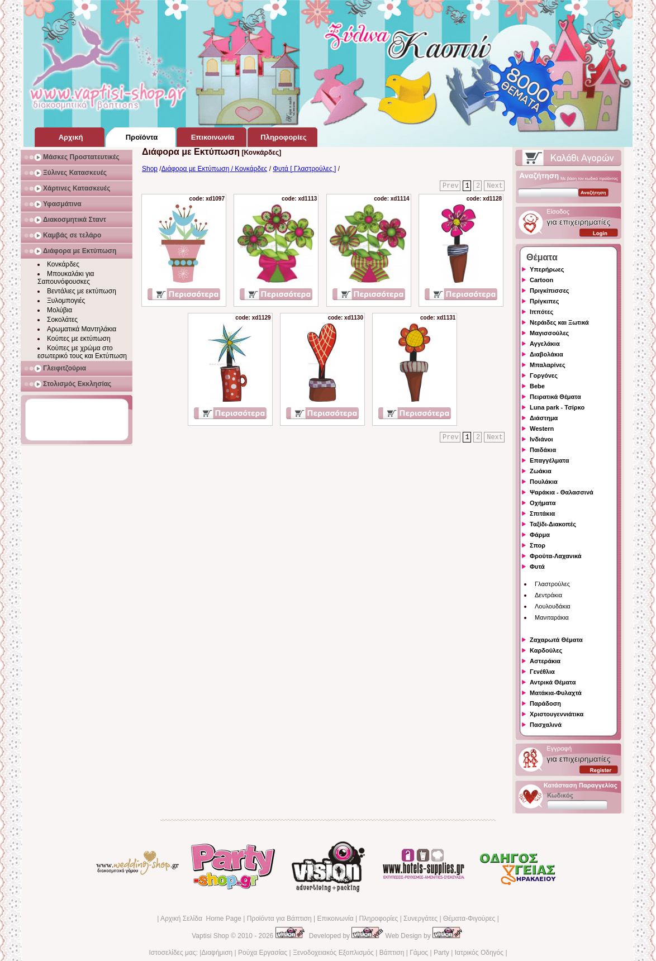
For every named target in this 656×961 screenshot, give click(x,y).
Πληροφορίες (378, 918)
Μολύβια (59, 310)
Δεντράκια (548, 595)
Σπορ (537, 545)
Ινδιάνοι (541, 439)
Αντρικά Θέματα (553, 682)
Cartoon (541, 280)
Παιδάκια (543, 449)
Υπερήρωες (547, 269)
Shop (150, 169)
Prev (451, 186)
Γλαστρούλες (552, 584)
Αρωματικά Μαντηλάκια (81, 329)
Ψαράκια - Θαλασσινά (561, 492)
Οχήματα (542, 502)
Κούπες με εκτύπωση (79, 338)
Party (441, 953)
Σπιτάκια (542, 513)
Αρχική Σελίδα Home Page (200, 918)
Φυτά (537, 566)
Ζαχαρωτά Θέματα (556, 639)
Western (542, 428)
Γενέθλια (542, 671)
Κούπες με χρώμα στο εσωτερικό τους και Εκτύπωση (82, 352)
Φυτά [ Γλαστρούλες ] (304, 169)
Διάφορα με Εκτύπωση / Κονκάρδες (214, 169)
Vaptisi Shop (210, 936)
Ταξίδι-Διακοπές (553, 524)
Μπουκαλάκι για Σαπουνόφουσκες (65, 278)
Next (495, 186)
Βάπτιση (392, 953)
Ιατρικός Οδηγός (479, 953)
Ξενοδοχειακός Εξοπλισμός (333, 953)
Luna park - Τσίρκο (557, 407)
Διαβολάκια (546, 354)
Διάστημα (544, 418)
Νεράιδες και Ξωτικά (559, 322)
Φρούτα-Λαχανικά (556, 556)
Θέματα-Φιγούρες (469, 918)
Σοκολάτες (62, 319)
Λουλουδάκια (553, 606)
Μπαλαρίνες (547, 364)
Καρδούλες (546, 650)
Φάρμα (540, 534)
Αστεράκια (545, 661)
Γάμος (419, 953)
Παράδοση (545, 703)
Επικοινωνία (335, 918)
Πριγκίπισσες (549, 290)
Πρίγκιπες (544, 301)
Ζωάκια (541, 471)
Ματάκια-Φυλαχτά (556, 692)
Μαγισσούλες (549, 333)
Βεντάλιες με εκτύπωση (81, 291)
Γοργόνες (544, 375)
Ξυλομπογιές (66, 301)
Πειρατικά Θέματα (555, 396)
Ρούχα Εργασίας (262, 953)
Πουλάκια (544, 481)
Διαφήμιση (216, 953)
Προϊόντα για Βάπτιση (279, 918)
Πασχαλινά (546, 724)
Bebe (537, 386)
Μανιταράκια (552, 617)
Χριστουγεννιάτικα (556, 714)
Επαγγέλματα (549, 460)
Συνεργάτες (420, 918)
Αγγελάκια (545, 343)
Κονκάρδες (63, 264)
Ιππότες (541, 311)
